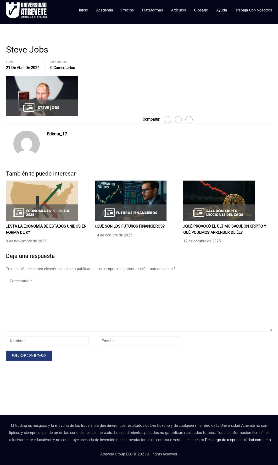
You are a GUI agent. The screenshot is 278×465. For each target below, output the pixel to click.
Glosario (201, 10)
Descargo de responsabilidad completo (238, 440)
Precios (127, 10)
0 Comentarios (62, 67)
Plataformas (152, 10)
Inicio (83, 10)
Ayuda (221, 10)
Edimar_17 (57, 133)
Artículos (178, 10)
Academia (104, 10)
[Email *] (139, 341)
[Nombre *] (47, 341)
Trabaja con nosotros (253, 10)
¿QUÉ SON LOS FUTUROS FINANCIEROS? (130, 226)
